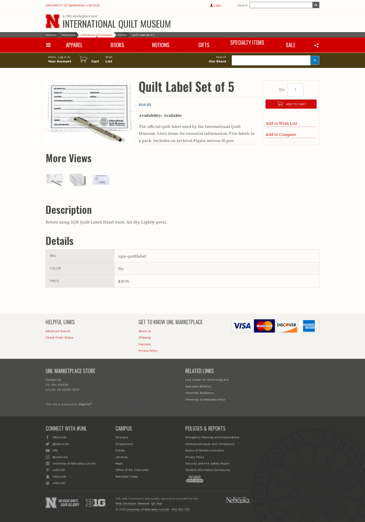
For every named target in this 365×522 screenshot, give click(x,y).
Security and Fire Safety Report (207, 463)
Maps (119, 463)
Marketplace (69, 35)
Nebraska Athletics (198, 386)
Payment (145, 344)
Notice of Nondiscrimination (204, 450)
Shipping (145, 337)
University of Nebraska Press (205, 399)
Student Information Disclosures (207, 470)
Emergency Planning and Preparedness (212, 437)
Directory (121, 437)
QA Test (156, 503)
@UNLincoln (61, 444)
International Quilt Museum (116, 23)
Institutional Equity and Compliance (209, 444)
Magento (84, 404)
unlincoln (59, 470)
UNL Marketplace (77, 16)
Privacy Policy (148, 350)
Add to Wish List (281, 123)
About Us (145, 331)
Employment (124, 444)
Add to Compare (281, 134)
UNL (55, 450)
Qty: (282, 89)
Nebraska (51, 35)
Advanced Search (58, 331)
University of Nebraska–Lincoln (72, 5)
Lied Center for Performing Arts (207, 379)
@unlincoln (60, 457)
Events (120, 450)
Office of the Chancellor (132, 470)
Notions (122, 35)
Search (242, 5)
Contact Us (53, 379)
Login (215, 5)
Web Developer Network (132, 503)
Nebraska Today (126, 476)
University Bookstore (199, 393)
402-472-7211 (181, 509)
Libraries (121, 457)
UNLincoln (59, 437)
